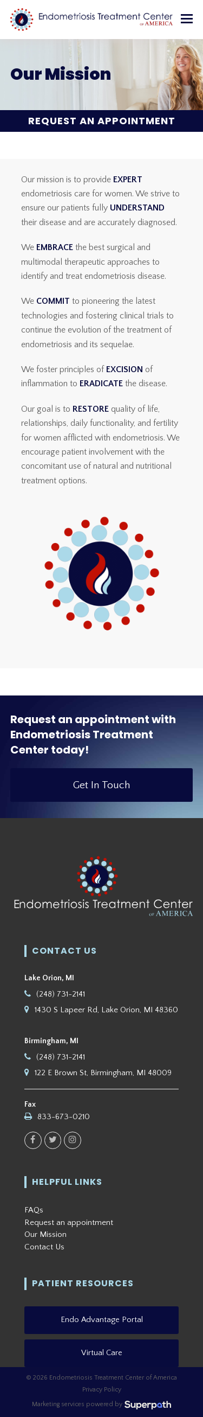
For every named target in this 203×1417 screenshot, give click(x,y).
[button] (187, 19)
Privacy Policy (101, 1389)
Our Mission (45, 1234)
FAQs (33, 1210)
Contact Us (44, 1247)
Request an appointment (68, 1222)
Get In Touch (101, 785)
